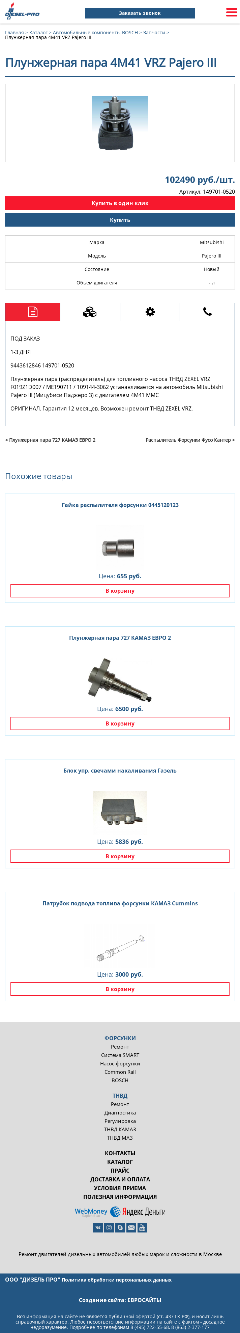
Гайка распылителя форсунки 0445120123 (120, 505)
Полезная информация (120, 1197)
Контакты (120, 1153)
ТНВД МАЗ (120, 1137)
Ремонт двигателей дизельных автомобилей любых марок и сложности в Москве (120, 1254)
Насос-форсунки (120, 1063)
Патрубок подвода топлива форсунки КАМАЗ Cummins (120, 903)
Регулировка (120, 1121)
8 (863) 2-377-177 (190, 1327)
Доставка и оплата (120, 1179)
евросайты (144, 1300)
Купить (120, 220)
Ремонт (120, 1046)
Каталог (120, 1162)
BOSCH (120, 1080)
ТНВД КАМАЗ (120, 1129)
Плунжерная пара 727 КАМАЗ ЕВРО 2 (120, 637)
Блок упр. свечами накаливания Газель (120, 770)
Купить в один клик (120, 203)
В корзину (120, 590)
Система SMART (120, 1055)
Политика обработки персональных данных (117, 1280)
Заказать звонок (140, 13)
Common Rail (120, 1071)
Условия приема (120, 1188)
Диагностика (120, 1112)
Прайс (120, 1170)
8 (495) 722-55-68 (149, 1327)
